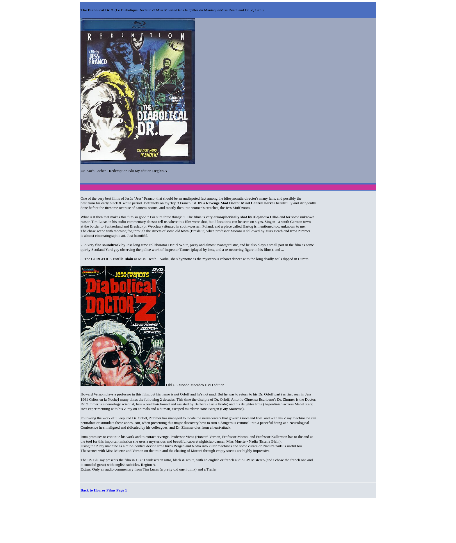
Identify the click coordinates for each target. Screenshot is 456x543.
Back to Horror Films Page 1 (104, 490)
